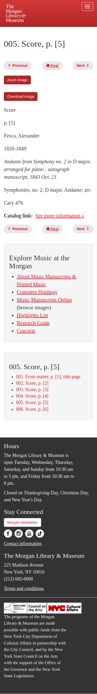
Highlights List (32, 315)
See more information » (59, 216)
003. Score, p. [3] (32, 389)
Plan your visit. (14, 30)
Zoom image (17, 80)
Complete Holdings (37, 292)
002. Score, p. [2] (32, 383)
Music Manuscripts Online (44, 300)
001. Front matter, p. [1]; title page (48, 376)
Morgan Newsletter (22, 522)
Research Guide (33, 323)
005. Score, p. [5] (32, 402)
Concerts (26, 331)
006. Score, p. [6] (32, 409)
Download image (20, 96)
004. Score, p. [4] (32, 396)
